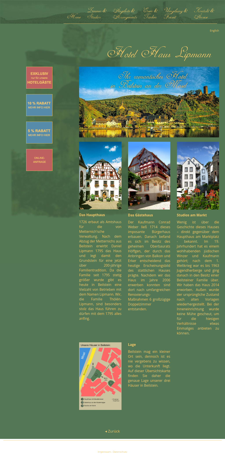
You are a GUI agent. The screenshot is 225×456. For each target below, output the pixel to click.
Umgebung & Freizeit (175, 14)
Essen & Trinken (150, 14)
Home (74, 14)
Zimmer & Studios (96, 14)
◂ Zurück (112, 431)
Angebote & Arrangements (125, 14)
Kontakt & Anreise (204, 14)
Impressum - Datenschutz (112, 451)
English (214, 30)
